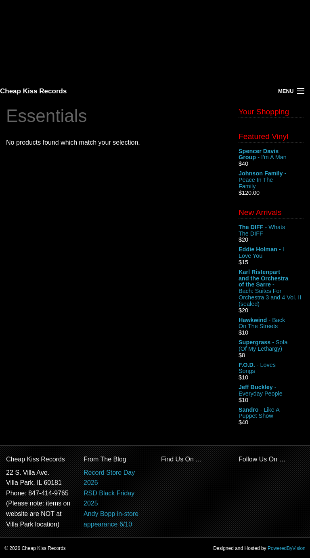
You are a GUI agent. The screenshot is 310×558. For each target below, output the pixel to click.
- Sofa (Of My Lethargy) (271, 345)
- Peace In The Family (271, 180)
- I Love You (271, 252)
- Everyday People (271, 390)
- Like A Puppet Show (271, 413)
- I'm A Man (271, 154)
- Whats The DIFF (271, 230)
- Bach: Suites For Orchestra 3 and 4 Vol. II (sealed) (271, 288)
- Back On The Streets (271, 323)
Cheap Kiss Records (33, 91)
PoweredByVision (287, 548)
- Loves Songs (271, 368)
